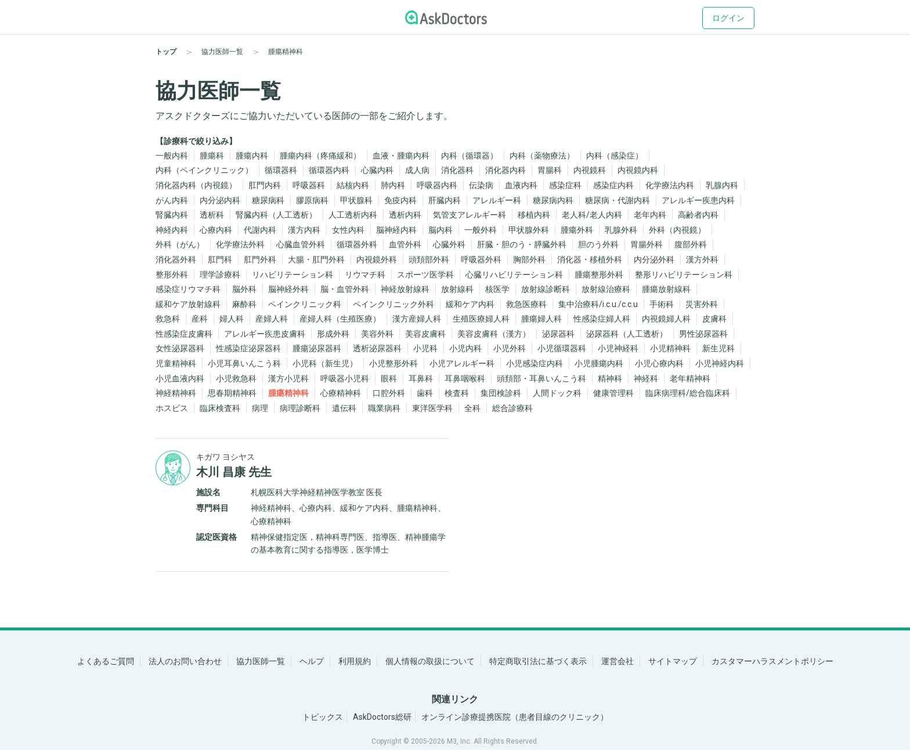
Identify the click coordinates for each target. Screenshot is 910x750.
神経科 (646, 378)
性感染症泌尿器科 (248, 348)
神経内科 (172, 230)
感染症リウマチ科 (188, 289)
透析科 (212, 214)
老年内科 (650, 214)
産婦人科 (271, 318)
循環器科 (281, 170)
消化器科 (457, 170)
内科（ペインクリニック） (204, 170)
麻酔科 (244, 304)
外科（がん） (180, 244)
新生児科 (718, 348)
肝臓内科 (444, 200)
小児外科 (509, 348)
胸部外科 (529, 259)
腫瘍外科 (577, 230)
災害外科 (701, 304)
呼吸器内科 (437, 185)
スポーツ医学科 (425, 274)
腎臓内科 (172, 214)
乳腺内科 (722, 185)
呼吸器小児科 (344, 378)
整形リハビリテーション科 (683, 274)
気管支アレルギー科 (469, 214)
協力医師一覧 (260, 661)
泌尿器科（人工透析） (626, 333)
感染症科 (565, 185)
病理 (260, 408)
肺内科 (393, 185)
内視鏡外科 (376, 259)
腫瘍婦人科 (541, 318)
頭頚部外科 (429, 259)
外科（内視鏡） (677, 230)
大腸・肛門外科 (316, 259)
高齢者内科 (698, 214)
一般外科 (480, 230)
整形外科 (172, 274)
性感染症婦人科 (601, 318)
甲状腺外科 (528, 230)
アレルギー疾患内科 (698, 200)
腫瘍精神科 (288, 393)
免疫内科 (400, 200)
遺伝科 (344, 408)
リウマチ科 (365, 274)
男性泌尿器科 (703, 333)
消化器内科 (505, 170)
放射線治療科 (606, 289)
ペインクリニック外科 (393, 304)
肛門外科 (260, 259)
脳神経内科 (396, 230)
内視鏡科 (589, 170)
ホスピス (172, 408)
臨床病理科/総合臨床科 (687, 393)
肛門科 (220, 259)
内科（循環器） (469, 155)
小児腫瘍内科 (599, 363)
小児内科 (465, 348)
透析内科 (405, 214)
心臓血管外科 (300, 244)
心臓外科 (449, 244)
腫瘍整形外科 (599, 274)
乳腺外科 (621, 230)
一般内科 (172, 155)
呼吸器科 (308, 185)
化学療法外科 (240, 244)
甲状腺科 (356, 200)
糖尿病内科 (553, 200)
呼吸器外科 (481, 259)
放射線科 (457, 289)
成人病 (417, 170)
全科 (472, 408)
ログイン (728, 18)
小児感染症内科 (534, 363)
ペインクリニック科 (304, 304)
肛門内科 (264, 185)
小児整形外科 (393, 363)
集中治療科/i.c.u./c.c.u (598, 304)
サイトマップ (672, 661)
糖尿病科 (268, 200)
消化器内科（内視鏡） (196, 185)
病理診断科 (300, 408)
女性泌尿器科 (180, 348)
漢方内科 (304, 230)
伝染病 (481, 185)
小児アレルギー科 (461, 363)
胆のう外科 (598, 244)
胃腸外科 (646, 244)
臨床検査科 (220, 408)
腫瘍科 (212, 155)
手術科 (661, 304)
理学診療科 (220, 274)
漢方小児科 (288, 378)
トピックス (322, 717)
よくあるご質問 (105, 661)
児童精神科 (176, 363)
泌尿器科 (558, 333)
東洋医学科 (432, 408)
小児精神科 (670, 348)
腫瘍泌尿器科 (316, 348)
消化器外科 (176, 259)
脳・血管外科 (344, 289)
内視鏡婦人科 (666, 318)
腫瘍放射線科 (666, 289)
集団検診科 (501, 393)
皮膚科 (714, 318)
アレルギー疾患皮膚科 (264, 333)
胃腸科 (549, 170)
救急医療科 (526, 304)
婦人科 (231, 318)
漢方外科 (702, 259)
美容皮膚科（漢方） (493, 333)
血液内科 (521, 185)
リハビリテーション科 (292, 274)
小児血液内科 (180, 378)
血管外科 (405, 244)
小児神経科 (618, 348)
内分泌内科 (220, 200)
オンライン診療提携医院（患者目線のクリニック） (514, 717)
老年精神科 (690, 378)
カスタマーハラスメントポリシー (772, 661)
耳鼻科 (421, 378)
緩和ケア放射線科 (188, 304)
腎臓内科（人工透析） (276, 214)
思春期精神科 (232, 393)
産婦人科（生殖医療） (340, 318)
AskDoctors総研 (382, 717)
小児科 (425, 348)
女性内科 (348, 230)
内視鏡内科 (638, 170)
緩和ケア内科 (470, 304)
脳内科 (440, 230)
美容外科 (377, 333)
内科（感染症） (614, 155)
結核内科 (353, 185)
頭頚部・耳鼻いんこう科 (541, 378)
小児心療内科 (659, 363)
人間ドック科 (557, 393)
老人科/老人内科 (592, 214)
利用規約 (354, 661)
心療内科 (216, 230)
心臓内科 (377, 170)
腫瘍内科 (252, 155)
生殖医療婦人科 (481, 318)
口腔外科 (389, 393)
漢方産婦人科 (416, 318)
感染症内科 (613, 185)
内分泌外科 (654, 259)
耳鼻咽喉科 (465, 378)
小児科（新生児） (325, 363)
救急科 (168, 318)
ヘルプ (311, 661)
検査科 (457, 393)
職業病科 (384, 408)
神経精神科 (176, 393)
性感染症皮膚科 (184, 333)
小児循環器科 (561, 348)
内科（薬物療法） (542, 155)
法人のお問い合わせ (185, 661)
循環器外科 (357, 244)
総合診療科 (512, 408)
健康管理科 (613, 393)
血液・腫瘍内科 (401, 155)
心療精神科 (340, 393)
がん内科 (172, 200)
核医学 (497, 289)
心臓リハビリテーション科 (514, 274)
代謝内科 (260, 230)
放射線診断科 (545, 289)
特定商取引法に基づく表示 (538, 661)
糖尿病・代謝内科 (617, 200)
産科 (200, 318)
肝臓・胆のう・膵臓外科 (521, 244)
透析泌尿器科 (377, 348)
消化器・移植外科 (589, 259)
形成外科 (333, 333)
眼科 (389, 378)
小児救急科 (236, 378)
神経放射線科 (405, 289)
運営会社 (617, 661)
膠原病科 (312, 200)
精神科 (610, 378)
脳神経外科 (288, 289)
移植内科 (534, 214)
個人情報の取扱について (430, 661)
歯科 (425, 393)
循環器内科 (329, 170)
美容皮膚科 (425, 333)
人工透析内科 (352, 214)
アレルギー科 (496, 200)
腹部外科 (690, 244)
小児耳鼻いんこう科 (244, 363)
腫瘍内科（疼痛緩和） (320, 155)
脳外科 (244, 289)
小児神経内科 (719, 363)
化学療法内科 (669, 185)
